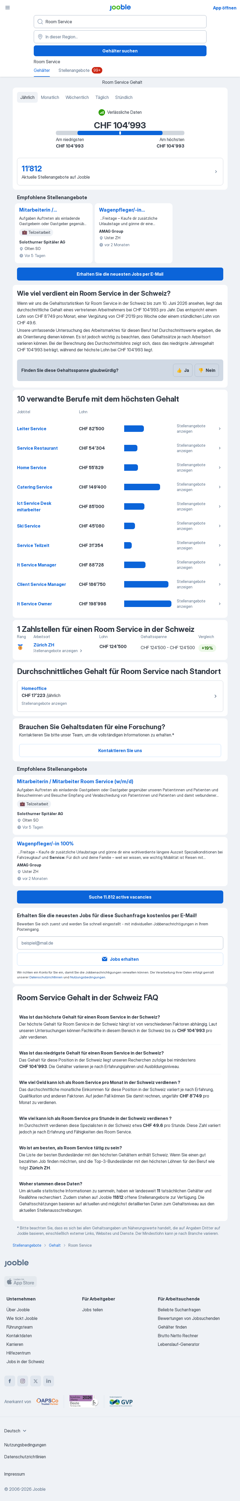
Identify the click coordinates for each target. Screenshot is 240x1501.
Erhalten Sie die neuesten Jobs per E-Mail (120, 274)
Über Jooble (18, 1309)
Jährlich (27, 97)
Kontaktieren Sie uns (120, 750)
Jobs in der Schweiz (25, 1361)
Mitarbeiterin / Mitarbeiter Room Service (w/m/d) (40, 210)
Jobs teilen (92, 1309)
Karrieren (14, 1344)
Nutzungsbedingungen (87, 977)
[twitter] (35, 1381)
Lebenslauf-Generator (179, 1344)
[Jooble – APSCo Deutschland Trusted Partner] (47, 1401)
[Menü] (7, 7)
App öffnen (224, 8)
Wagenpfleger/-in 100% (120, 210)
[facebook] (9, 1381)
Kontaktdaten (19, 1335)
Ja (183, 370)
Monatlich (50, 97)
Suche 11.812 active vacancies (120, 897)
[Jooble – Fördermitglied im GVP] (121, 1401)
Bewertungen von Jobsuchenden (189, 1318)
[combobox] (16, 1430)
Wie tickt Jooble (22, 1318)
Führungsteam (19, 1327)
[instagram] (22, 1381)
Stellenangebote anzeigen (199, 428)
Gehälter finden (172, 1327)
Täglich (102, 97)
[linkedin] (48, 1381)
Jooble (39, 1489)
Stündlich (124, 97)
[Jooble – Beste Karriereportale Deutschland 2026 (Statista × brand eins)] (84, 1401)
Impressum (14, 1474)
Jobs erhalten (120, 959)
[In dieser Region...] (120, 36)
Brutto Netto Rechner (178, 1335)
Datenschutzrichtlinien (46, 977)
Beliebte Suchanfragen (179, 1309)
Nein (206, 370)
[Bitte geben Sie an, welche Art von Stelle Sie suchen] (120, 21)
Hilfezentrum (18, 1353)
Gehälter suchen (120, 51)
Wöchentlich (77, 97)
